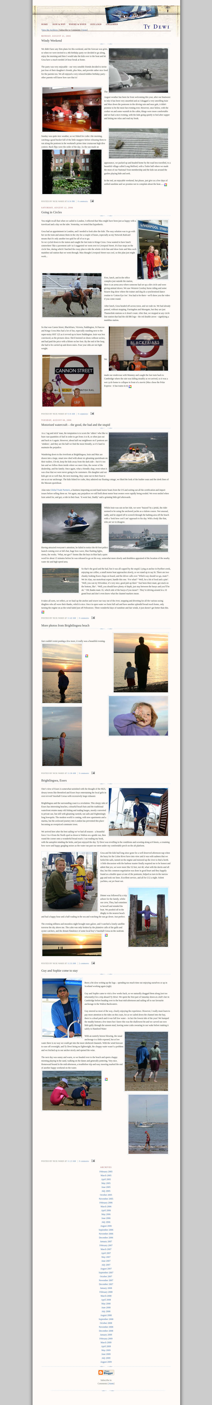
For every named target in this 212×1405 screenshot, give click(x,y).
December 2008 (106, 1331)
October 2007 (106, 1276)
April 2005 (106, 1179)
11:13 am (72, 1161)
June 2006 (106, 1218)
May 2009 (106, 1350)
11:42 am (72, 618)
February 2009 (105, 1338)
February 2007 (105, 1245)
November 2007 (106, 1280)
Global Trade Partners (60, 490)
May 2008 (106, 1303)
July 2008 (106, 1311)
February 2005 (105, 1171)
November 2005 (106, 1198)
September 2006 (106, 1230)
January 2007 (106, 1241)
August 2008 (106, 1315)
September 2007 (106, 1272)
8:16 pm (71, 201)
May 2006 (106, 1214)
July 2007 (106, 1265)
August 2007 (106, 1268)
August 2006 (106, 1226)
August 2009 (106, 1362)
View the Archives (49, 30)
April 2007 (106, 1253)
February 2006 (105, 1202)
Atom (84, 30)
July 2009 (106, 1358)
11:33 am (72, 963)
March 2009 (106, 1342)
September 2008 (106, 1319)
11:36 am (72, 773)
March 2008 (106, 1296)
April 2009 (106, 1346)
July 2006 (106, 1222)
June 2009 (106, 1354)
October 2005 (106, 1195)
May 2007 (106, 1257)
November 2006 (106, 1233)
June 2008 (106, 1307)
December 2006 (106, 1237)
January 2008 (106, 1288)
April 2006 (106, 1210)
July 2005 (106, 1191)
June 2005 (106, 1187)
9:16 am (72, 414)
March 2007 (106, 1249)
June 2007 (106, 1261)
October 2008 (106, 1323)
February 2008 (105, 1292)
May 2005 (106, 1183)
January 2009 (106, 1334)
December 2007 (106, 1284)
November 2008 (106, 1327)
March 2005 (106, 1175)
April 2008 (106, 1299)
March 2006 (106, 1206)
